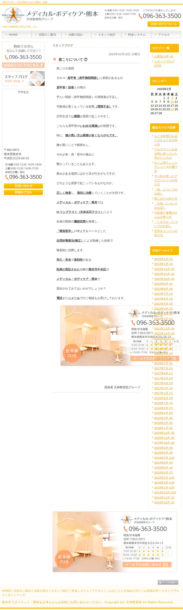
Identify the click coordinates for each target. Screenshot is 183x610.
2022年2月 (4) (163, 318)
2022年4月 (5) (163, 308)
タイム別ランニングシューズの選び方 (166, 167)
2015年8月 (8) (163, 452)
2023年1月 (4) (163, 264)
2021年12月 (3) (164, 328)
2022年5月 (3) (163, 303)
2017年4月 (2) (163, 383)
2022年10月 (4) (164, 279)
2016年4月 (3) (163, 413)
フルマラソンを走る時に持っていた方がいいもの (166, 153)
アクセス (98, 590)
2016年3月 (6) (163, 418)
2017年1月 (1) (163, 393)
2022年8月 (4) (163, 288)
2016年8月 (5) (163, 398)
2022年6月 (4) (163, 298)
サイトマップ (16, 595)
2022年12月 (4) (164, 269)
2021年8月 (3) (163, 348)
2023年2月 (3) (163, 259)
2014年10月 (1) (164, 502)
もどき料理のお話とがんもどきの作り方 (166, 140)
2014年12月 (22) (165, 492)
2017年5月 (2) (163, 378)
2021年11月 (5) (164, 333)
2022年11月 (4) (164, 273)
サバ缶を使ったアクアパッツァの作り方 (166, 180)
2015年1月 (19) (164, 487)
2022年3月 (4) (163, 313)
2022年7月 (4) (163, 293)
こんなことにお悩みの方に (123, 590)
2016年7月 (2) (163, 403)
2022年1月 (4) (163, 323)
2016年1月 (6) (163, 428)
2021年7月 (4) (163, 353)
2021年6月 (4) (163, 358)
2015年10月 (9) (164, 442)
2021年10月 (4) (164, 338)
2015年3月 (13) (164, 477)
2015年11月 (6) (164, 438)
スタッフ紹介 (60, 590)
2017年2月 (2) (163, 388)
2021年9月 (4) (163, 343)
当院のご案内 (22, 590)
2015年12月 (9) (164, 432)
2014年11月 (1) (164, 497)
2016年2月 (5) (163, 423)
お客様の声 (151, 590)
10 (172, 101)
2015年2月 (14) (164, 482)
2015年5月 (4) (163, 467)
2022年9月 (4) (163, 283)
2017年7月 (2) (163, 368)
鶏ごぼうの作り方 (166, 198)
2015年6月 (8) (163, 462)
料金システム (80, 590)
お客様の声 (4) (163, 56)
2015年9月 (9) (163, 447)
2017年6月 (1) (163, 373)
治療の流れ (41, 590)
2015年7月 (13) (164, 457)
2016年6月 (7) (163, 408)
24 (172, 109)
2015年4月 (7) (163, 472)
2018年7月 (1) (163, 363)
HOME (6, 590)
